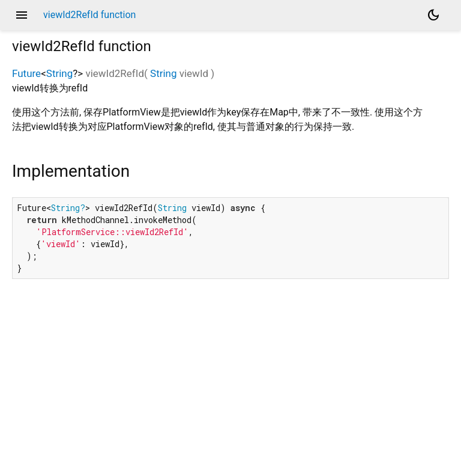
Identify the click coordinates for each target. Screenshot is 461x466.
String (59, 73)
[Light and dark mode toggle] (433, 15)
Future (26, 73)
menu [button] (21, 15)
